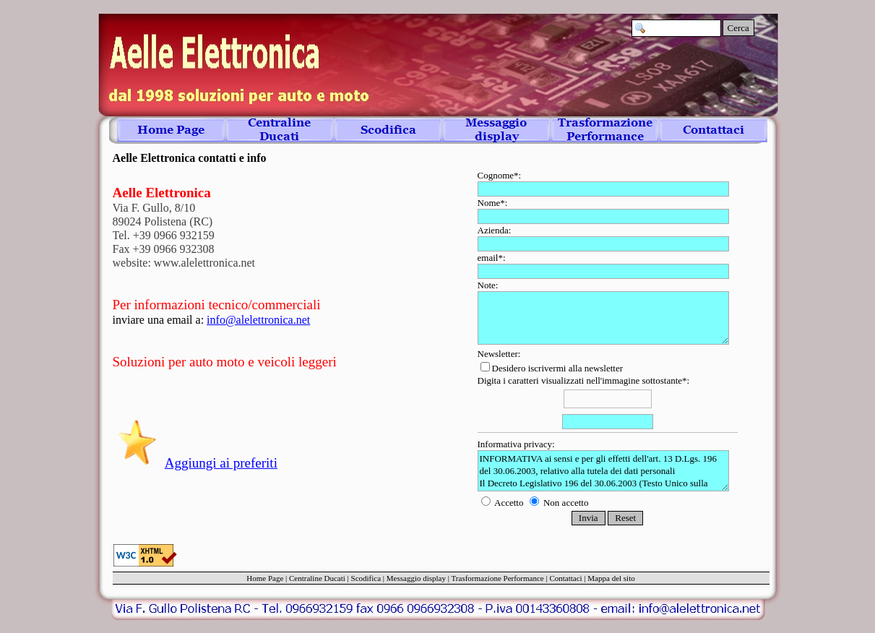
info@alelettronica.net (258, 320)
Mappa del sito (610, 578)
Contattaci (565, 578)
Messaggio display (416, 578)
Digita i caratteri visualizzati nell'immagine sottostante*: (608, 403)
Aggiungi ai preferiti (221, 462)
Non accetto (559, 502)
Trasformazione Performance (498, 578)
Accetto (503, 502)
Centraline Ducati (317, 578)
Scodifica (366, 578)
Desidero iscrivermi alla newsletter (552, 368)
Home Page (264, 578)
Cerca (738, 27)
